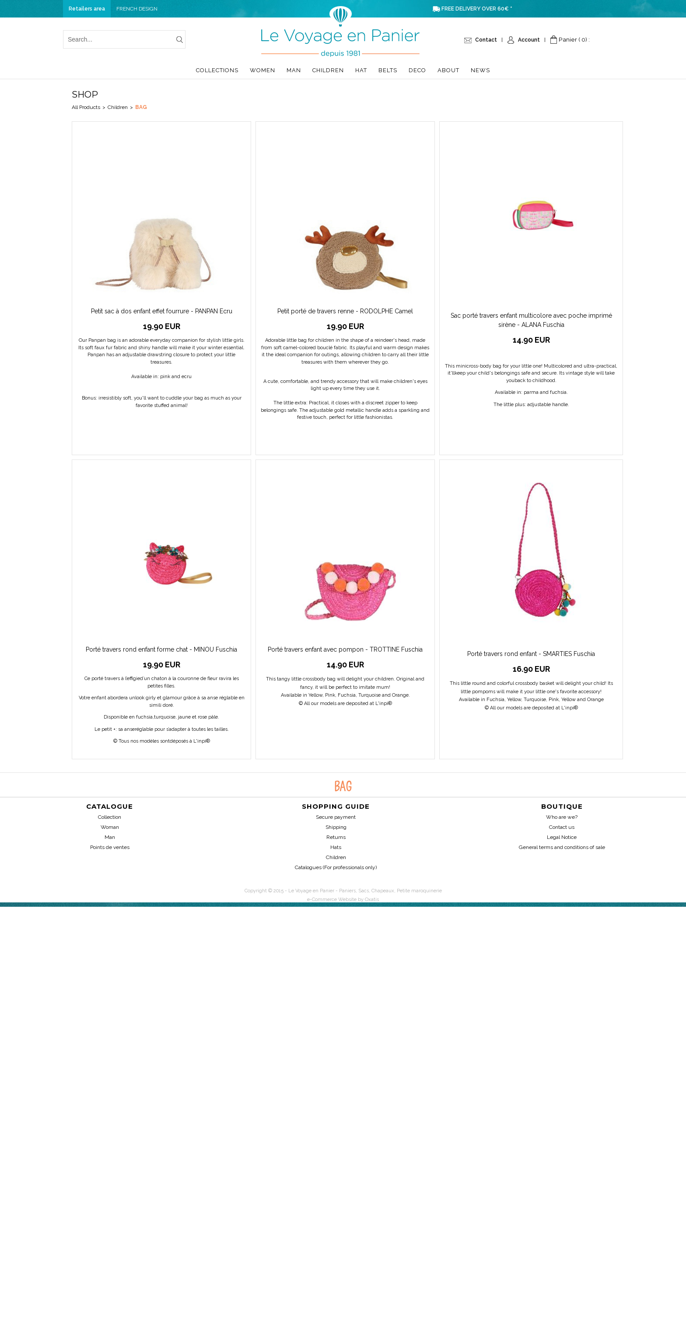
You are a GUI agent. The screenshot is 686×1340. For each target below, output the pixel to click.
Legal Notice (562, 837)
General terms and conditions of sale (562, 847)
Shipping (336, 827)
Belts (387, 70)
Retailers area (87, 9)
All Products (86, 107)
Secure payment (336, 817)
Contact (486, 40)
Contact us (561, 827)
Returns (336, 837)
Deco (417, 70)
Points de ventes (110, 847)
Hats (335, 847)
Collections (217, 70)
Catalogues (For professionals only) (336, 867)
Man (294, 70)
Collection (109, 817)
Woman (110, 827)
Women (262, 70)
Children (328, 70)
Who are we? (562, 817)
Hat (361, 70)
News (480, 70)
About (448, 70)
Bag (141, 107)
